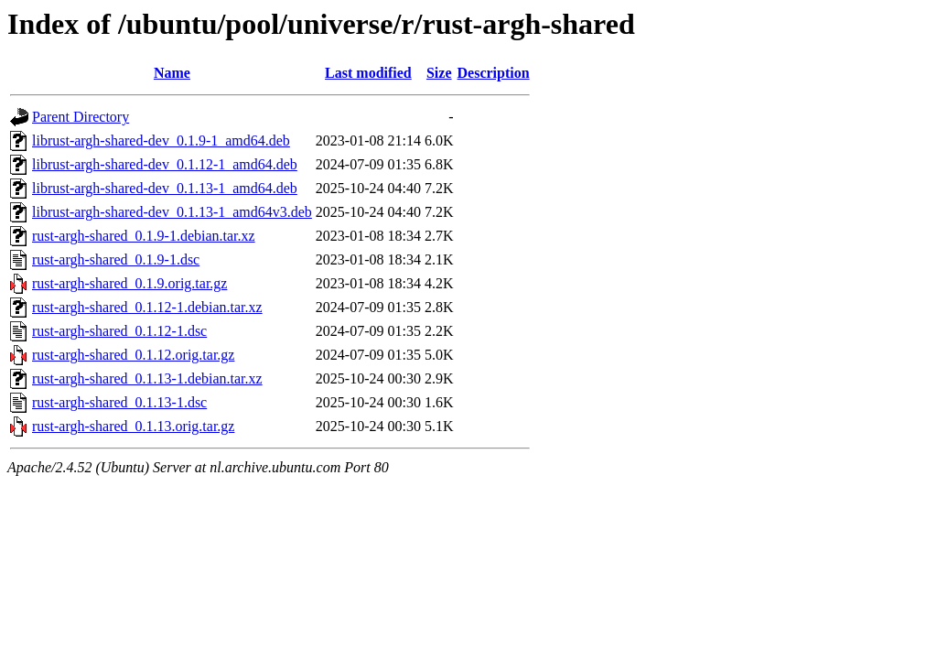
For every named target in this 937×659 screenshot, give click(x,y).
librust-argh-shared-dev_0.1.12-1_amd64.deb (164, 164)
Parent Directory (80, 116)
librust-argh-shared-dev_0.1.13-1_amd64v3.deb (172, 212)
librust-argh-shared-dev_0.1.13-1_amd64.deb (164, 188)
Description (494, 73)
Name (172, 73)
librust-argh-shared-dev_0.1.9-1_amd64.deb (161, 140)
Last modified (368, 73)
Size (439, 73)
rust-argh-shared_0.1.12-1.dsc (119, 331)
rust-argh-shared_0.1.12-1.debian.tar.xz (147, 307)
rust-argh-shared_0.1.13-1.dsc (119, 402)
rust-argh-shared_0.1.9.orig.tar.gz (129, 283)
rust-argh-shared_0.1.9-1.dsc (115, 259)
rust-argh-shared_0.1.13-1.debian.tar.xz (147, 378)
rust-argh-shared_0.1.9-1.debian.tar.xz (143, 235)
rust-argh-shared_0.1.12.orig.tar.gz (133, 354)
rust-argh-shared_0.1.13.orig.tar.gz (133, 426)
